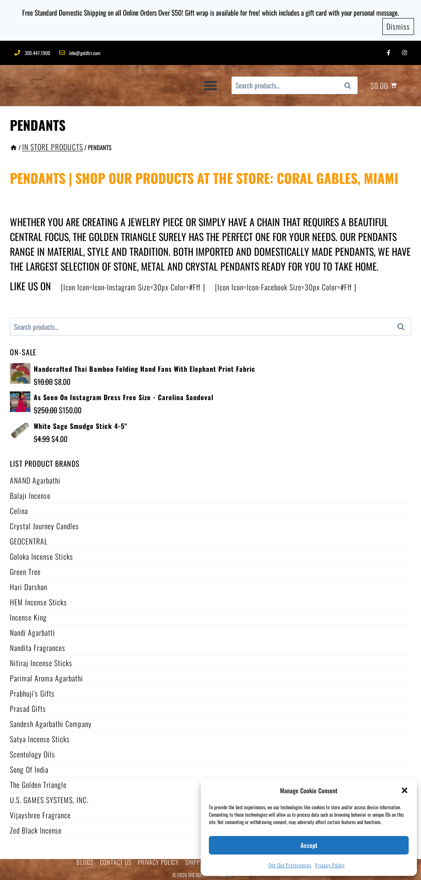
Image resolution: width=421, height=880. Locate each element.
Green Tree (25, 569)
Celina (19, 508)
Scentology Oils (32, 751)
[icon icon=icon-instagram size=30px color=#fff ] (133, 284)
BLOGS (85, 860)
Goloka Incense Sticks (41, 554)
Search (350, 83)
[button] (404, 790)
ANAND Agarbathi (35, 477)
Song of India (29, 767)
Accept (309, 845)
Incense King (28, 614)
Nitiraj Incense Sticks (41, 660)
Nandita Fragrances (37, 645)
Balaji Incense (30, 493)
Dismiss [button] (398, 24)
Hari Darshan (28, 584)
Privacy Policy (330, 864)
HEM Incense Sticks (38, 599)
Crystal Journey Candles (44, 523)
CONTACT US (116, 860)
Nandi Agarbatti (32, 630)
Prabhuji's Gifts (32, 690)
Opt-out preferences (289, 864)
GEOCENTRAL (29, 538)
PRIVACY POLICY (158, 860)
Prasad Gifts (28, 706)
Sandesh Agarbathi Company (51, 721)
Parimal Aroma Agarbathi (46, 675)
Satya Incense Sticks (40, 736)
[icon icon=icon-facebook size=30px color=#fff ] (285, 284)
